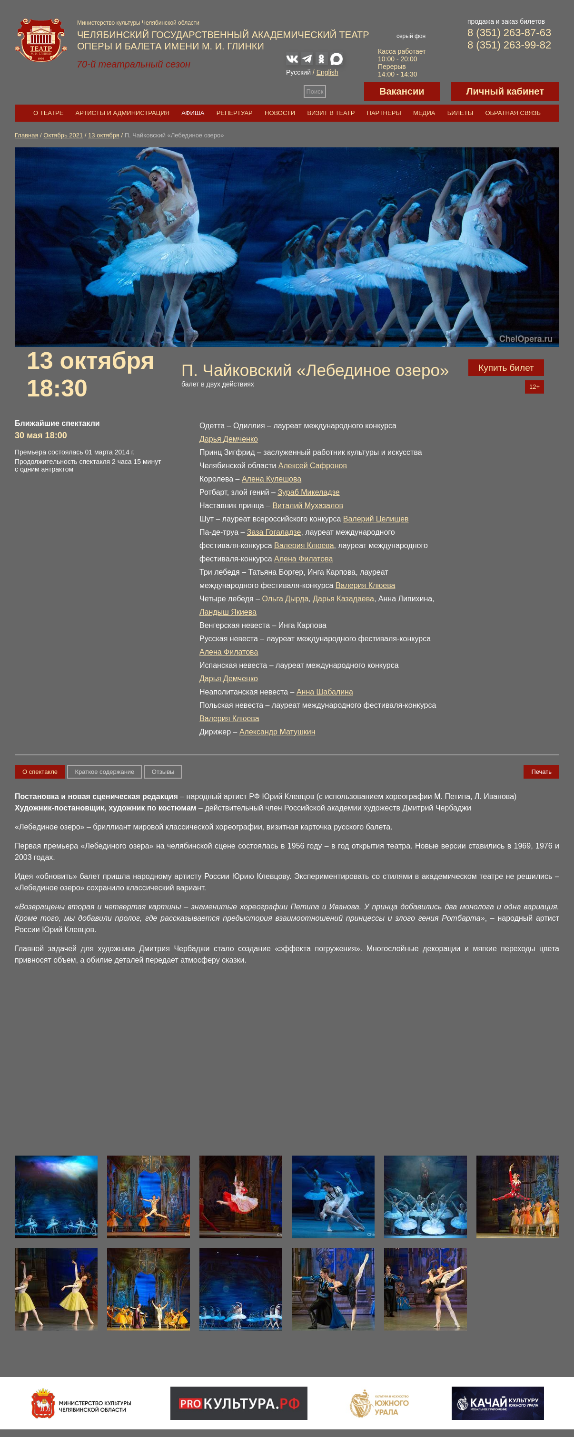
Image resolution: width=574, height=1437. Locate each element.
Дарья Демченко (228, 439)
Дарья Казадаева (343, 599)
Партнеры (384, 112)
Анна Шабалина (325, 692)
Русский (298, 72)
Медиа (424, 112)
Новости (280, 112)
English (327, 72)
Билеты (460, 112)
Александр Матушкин (277, 732)
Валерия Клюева (304, 545)
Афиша (192, 112)
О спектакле (40, 771)
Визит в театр (331, 112)
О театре (48, 112)
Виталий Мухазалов (307, 506)
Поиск (315, 91)
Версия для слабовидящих (345, 91)
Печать (541, 771)
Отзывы (163, 771)
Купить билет (506, 368)
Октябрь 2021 (63, 135)
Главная (26, 135)
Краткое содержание (104, 771)
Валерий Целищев (376, 519)
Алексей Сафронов (312, 466)
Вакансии (402, 91)
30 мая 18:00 (41, 435)
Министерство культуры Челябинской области (138, 22)
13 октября (103, 135)
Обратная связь (513, 112)
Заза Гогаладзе (274, 532)
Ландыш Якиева (228, 612)
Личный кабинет (505, 91)
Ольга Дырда (285, 599)
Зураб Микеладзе (308, 492)
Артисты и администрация (123, 112)
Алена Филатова (303, 559)
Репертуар (235, 112)
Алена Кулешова (271, 479)
